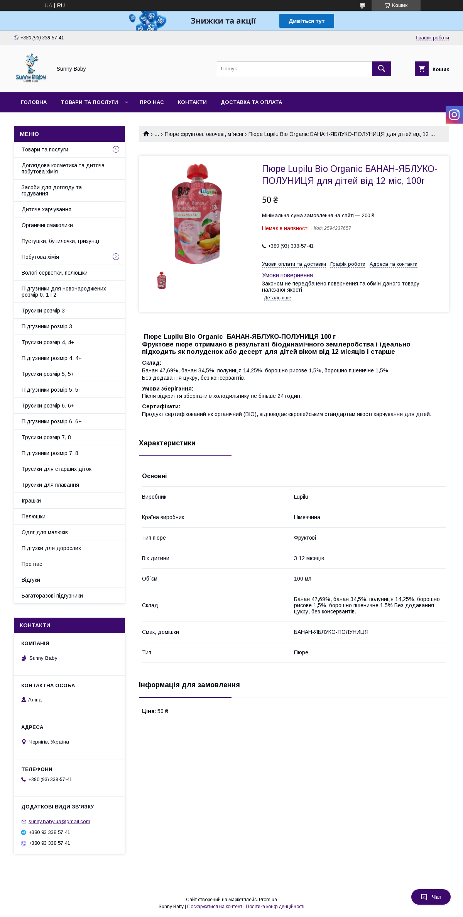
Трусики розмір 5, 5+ (48, 374)
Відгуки (31, 580)
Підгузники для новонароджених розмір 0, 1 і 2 (64, 291)
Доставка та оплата (251, 102)
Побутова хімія (40, 257)
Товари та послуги (89, 102)
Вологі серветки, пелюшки (55, 273)
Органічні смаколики (47, 225)
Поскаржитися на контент (214, 906)
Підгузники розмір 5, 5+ (52, 390)
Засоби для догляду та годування (52, 190)
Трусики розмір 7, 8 (46, 437)
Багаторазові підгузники (52, 596)
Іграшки (31, 501)
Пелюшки (34, 516)
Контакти (192, 102)
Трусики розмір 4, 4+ (48, 342)
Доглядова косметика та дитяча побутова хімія (63, 168)
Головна (34, 102)
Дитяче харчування (46, 209)
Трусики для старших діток (56, 469)
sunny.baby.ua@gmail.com (59, 821)
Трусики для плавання (50, 485)
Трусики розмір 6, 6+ (48, 405)
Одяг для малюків (45, 532)
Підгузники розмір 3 (47, 326)
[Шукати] (381, 68)
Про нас (152, 102)
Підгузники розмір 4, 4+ (52, 358)
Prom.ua (268, 899)
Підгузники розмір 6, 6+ (52, 421)
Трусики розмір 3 (43, 310)
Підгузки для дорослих (51, 548)
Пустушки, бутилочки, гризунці (60, 241)
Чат (431, 896)
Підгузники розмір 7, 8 (50, 453)
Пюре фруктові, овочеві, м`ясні (204, 134)
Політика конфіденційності (275, 906)
